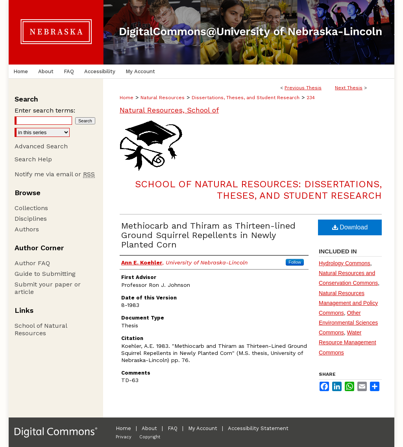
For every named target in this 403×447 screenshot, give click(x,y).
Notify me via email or (55, 174)
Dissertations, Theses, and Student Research (245, 97)
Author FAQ (32, 263)
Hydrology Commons (344, 263)
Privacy (123, 437)
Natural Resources (162, 97)
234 (311, 97)
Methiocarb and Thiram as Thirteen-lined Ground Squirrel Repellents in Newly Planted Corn (208, 235)
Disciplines (31, 218)
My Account (202, 428)
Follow (294, 262)
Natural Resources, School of (169, 110)
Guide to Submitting (45, 273)
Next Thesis (348, 88)
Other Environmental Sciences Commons (348, 323)
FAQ (172, 428)
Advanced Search (41, 146)
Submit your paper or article (48, 288)
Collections (31, 208)
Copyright (149, 437)
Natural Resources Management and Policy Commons (348, 303)
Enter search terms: (45, 110)
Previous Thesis (303, 88)
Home (126, 97)
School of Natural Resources (41, 329)
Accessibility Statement (258, 428)
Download (350, 227)
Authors (27, 229)
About (149, 428)
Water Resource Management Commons (347, 342)
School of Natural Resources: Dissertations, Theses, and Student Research (258, 190)
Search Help (33, 159)
